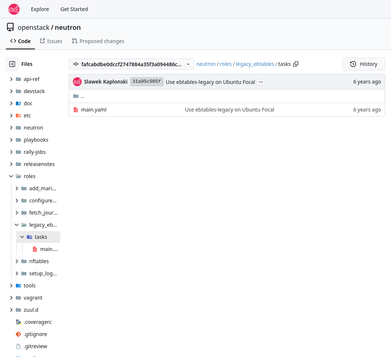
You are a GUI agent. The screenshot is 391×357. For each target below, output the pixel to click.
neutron (68, 27)
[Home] (14, 9)
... (261, 81)
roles (226, 63)
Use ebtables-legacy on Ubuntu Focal (210, 81)
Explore (40, 9)
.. (78, 95)
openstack (34, 27)
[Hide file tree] (12, 64)
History (363, 63)
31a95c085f (146, 81)
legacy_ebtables (255, 63)
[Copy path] (295, 64)
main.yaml (94, 109)
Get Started (74, 9)
